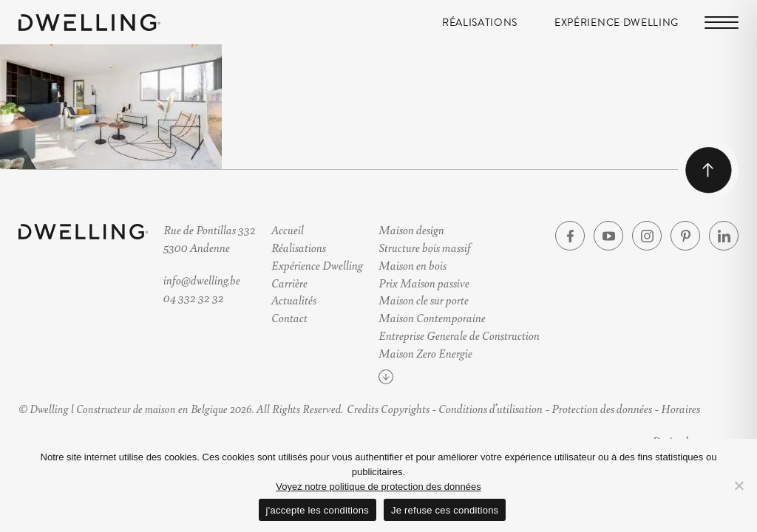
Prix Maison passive (423, 282)
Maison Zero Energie (425, 352)
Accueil (287, 229)
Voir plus (412, 379)
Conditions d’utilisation (490, 408)
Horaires (680, 408)
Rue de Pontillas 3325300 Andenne (209, 238)
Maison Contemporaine (432, 317)
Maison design (411, 229)
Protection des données (601, 408)
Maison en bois (412, 264)
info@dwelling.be (201, 279)
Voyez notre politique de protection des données (378, 486)
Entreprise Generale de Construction (459, 335)
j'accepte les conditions (317, 510)
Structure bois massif (424, 247)
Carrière (289, 282)
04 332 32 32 (193, 297)
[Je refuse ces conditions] (738, 485)
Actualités (293, 299)
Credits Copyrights (388, 408)
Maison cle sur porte (423, 299)
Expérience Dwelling (616, 22)
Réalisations (479, 22)
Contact (289, 317)
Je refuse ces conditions (444, 510)
